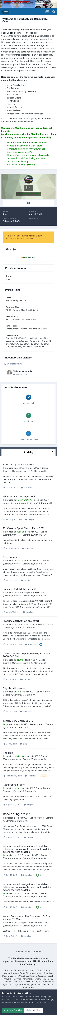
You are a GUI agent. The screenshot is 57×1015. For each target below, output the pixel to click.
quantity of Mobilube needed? (19, 589)
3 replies (27, 548)
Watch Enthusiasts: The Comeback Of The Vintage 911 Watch (26, 918)
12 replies (30, 776)
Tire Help (8, 752)
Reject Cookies (33, 1010)
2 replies (26, 487)
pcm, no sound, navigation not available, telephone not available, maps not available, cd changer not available (27, 849)
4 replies (30, 644)
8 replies (26, 936)
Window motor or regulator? (19, 496)
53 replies (26, 875)
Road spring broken (14, 784)
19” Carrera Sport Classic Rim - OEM (23, 528)
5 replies (26, 580)
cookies (21, 996)
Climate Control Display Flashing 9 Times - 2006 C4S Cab (26, 655)
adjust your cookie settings (40, 999)
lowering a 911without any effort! (21, 620)
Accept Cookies (13, 1010)
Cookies (37, 951)
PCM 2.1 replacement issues (18, 464)
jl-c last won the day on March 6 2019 (24, 236)
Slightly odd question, (15, 688)
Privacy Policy (23, 951)
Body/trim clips (11, 557)
